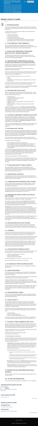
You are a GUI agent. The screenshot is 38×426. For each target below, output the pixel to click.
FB (25, 423)
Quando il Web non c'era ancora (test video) (9, 411)
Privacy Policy (29, 380)
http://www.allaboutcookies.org (19, 330)
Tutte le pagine (33, 412)
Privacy (17, 420)
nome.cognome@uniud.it (30, 65)
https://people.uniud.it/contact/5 (26, 258)
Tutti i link (34, 398)
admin (7, 21)
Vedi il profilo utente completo (11, 389)
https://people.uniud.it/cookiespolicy (11, 333)
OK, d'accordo (30, 1)
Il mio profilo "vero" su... (5, 397)
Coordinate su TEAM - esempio (6, 406)
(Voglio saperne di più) (17, 12)
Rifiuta (25, 1)
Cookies (20, 420)
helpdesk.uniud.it (26, 191)
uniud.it (14, 423)
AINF (16, 423)
